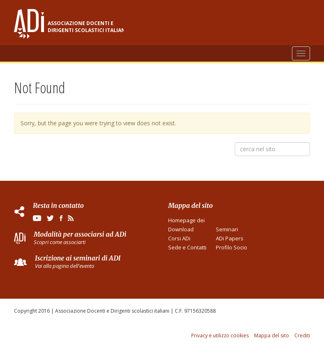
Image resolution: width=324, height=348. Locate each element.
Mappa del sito (271, 335)
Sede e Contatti (187, 247)
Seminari (227, 229)
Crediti (302, 335)
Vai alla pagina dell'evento (64, 266)
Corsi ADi (179, 238)
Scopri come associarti (60, 242)
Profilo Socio (231, 247)
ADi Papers (229, 238)
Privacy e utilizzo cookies (220, 335)
